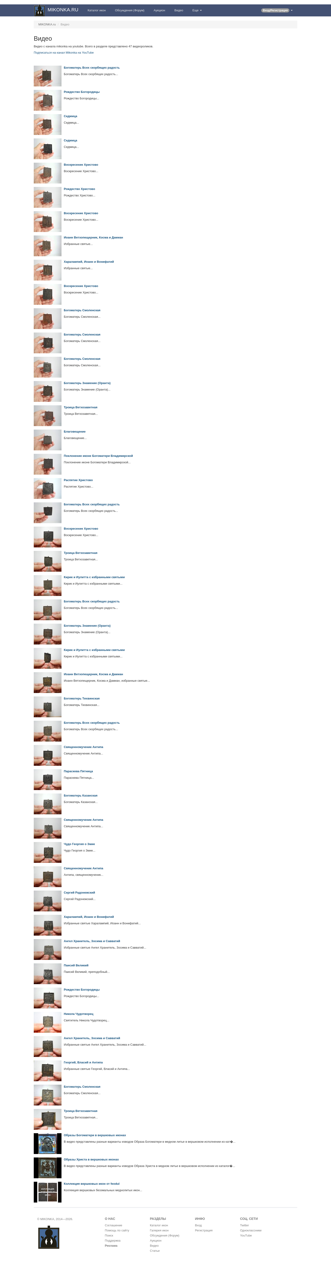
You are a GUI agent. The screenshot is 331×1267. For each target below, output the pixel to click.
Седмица (70, 116)
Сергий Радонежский (79, 892)
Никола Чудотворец (78, 1014)
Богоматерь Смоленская (82, 310)
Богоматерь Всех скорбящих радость (92, 67)
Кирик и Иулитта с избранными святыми (94, 577)
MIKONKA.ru (47, 24)
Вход (198, 1225)
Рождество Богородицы (82, 92)
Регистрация (204, 1230)
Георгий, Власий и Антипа (83, 1062)
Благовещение (75, 431)
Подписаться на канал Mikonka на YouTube (64, 52)
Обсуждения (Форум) (129, 10)
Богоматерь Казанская (81, 795)
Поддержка (113, 1240)
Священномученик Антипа (83, 747)
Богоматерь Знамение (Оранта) (87, 383)
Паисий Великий (76, 965)
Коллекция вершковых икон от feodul (92, 1183)
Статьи (155, 1250)
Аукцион (159, 10)
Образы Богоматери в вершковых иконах (95, 1135)
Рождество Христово (79, 189)
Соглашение (113, 1225)
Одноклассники (251, 1230)
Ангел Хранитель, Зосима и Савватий (92, 941)
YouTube (246, 1235)
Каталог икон (97, 10)
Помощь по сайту (117, 1230)
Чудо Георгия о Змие (79, 844)
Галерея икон (159, 1230)
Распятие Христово (78, 480)
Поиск (109, 1235)
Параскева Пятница (78, 771)
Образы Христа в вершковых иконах (91, 1159)
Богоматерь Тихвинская (82, 698)
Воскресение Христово (81, 164)
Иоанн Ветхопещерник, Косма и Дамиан (93, 237)
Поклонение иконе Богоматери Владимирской (98, 456)
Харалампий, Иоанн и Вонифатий (89, 261)
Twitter (244, 1225)
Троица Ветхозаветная (80, 407)
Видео (179, 10)
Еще (197, 10)
